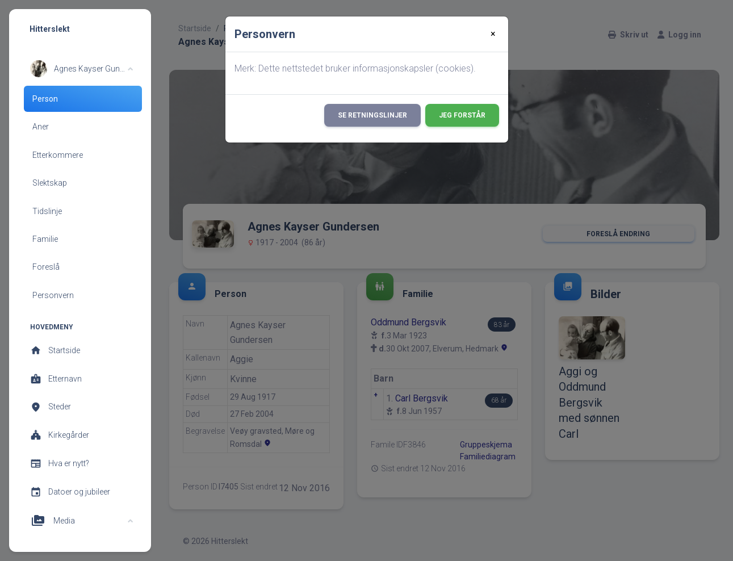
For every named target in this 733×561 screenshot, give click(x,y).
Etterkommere (57, 155)
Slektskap (49, 182)
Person (45, 98)
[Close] (493, 34)
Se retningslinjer (372, 115)
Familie (45, 239)
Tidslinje (47, 211)
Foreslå (46, 266)
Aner (40, 126)
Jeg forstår (462, 115)
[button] (81, 68)
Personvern (53, 295)
